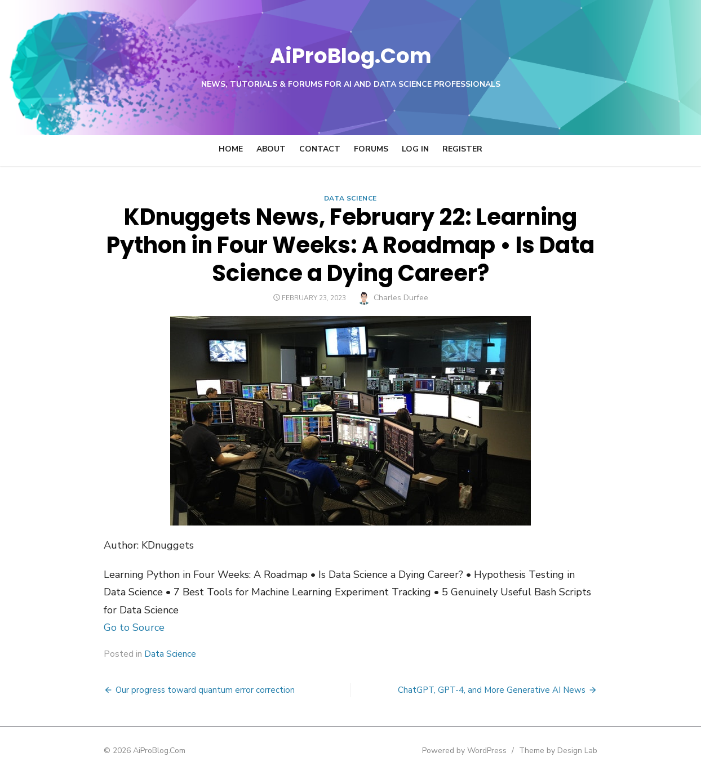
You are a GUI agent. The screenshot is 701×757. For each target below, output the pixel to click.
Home (231, 149)
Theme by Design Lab (587, 732)
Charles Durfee (401, 297)
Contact (319, 149)
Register (462, 149)
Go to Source (104, 610)
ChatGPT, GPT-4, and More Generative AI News (521, 672)
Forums (371, 149)
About (271, 149)
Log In (415, 149)
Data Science (350, 198)
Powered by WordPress (493, 732)
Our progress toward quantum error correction (175, 672)
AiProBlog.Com (351, 54)
